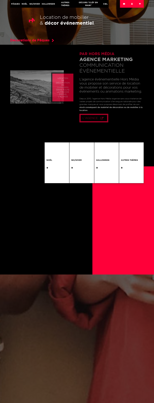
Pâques (15, 4)
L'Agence (96, 118)
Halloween (48, 4)
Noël (24, 4)
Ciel (105, 4)
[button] (132, 4)
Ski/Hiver (34, 4)
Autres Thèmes (65, 3)
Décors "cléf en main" (88, 3)
